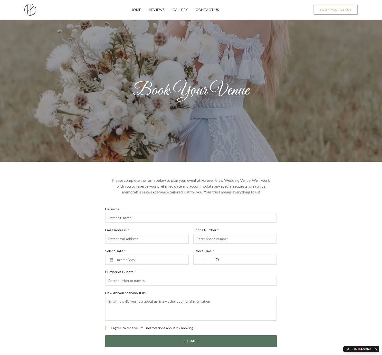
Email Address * (117, 230)
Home (136, 10)
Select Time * (203, 251)
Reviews (157, 10)
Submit (191, 341)
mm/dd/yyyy (122, 260)
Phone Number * (206, 230)
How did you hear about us (125, 293)
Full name (112, 209)
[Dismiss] (376, 349)
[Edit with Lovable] (358, 349)
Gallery (180, 10)
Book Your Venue (336, 9)
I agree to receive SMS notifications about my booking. (152, 328)
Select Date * (115, 251)
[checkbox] (107, 328)
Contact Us (207, 10)
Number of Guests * (120, 272)
